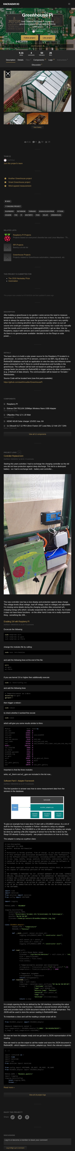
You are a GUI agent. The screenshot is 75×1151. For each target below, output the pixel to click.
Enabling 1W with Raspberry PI (16, 621)
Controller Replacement (13, 456)
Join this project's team (13, 163)
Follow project (29, 38)
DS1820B (8, 215)
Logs (51, 60)
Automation (13, 281)
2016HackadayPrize (46, 211)
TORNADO (32, 211)
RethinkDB (21, 211)
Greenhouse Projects (21, 255)
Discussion (37, 65)
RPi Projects (18, 245)
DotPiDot (37, 31)
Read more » (9, 1087)
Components (39, 60)
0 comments (30, 459)
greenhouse (56, 215)
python (60, 211)
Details (20, 60)
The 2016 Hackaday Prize (7, 74)
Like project (47, 38)
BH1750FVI (29, 215)
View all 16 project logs (37, 1095)
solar (45, 215)
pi (21, 215)
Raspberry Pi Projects (22, 235)
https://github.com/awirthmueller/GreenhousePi (23, 382)
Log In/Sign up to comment (15, 1148)
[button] (69, 4)
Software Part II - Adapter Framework (19, 781)
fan (16, 215)
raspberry (9, 211)
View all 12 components (37, 434)
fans (38, 215)
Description (10, 60)
